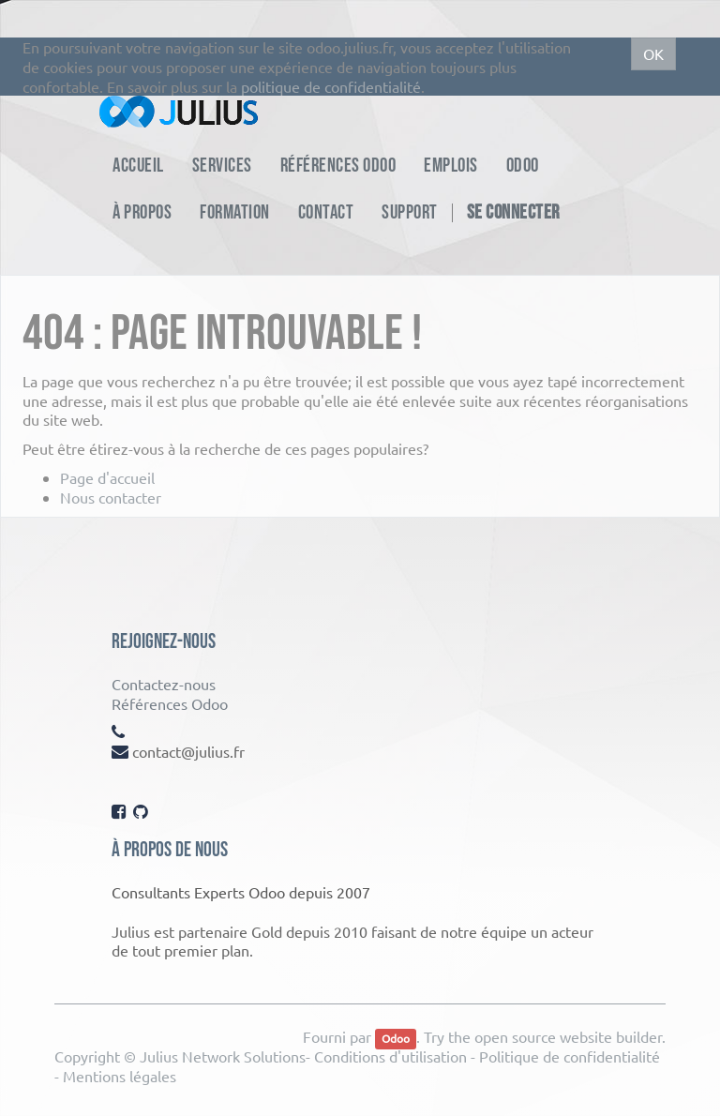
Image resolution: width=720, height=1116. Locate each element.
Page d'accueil (107, 477)
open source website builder (568, 1036)
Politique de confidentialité (569, 1056)
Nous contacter (110, 497)
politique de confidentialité (331, 86)
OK (653, 53)
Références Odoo (170, 703)
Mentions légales (119, 1075)
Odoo (396, 1038)
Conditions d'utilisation (390, 1056)
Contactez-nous (164, 683)
